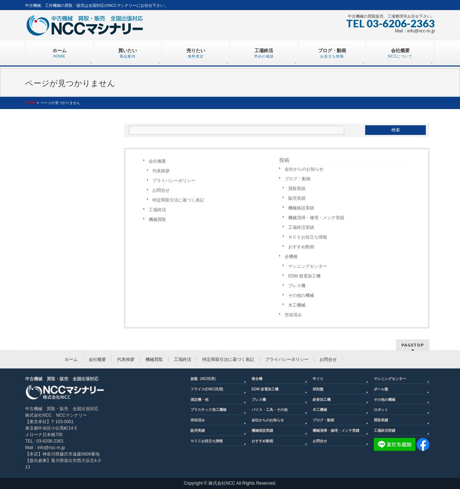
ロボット (381, 410)
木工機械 (296, 305)
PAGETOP (412, 345)
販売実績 (296, 198)
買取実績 (296, 188)
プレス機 (296, 285)
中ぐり (318, 379)
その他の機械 (301, 295)
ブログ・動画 (297, 178)
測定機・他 (199, 400)
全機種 (291, 256)
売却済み (293, 314)
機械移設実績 (301, 207)
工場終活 (157, 209)
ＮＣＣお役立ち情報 (307, 237)
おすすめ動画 (301, 246)
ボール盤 (381, 389)
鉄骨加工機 (322, 400)
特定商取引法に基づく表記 (178, 200)
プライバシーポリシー (174, 180)
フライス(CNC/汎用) (206, 389)
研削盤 (318, 389)
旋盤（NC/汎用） (204, 379)
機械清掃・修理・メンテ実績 (316, 217)
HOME (30, 103)
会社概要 (157, 161)
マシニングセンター (307, 266)
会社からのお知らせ (304, 169)
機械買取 (157, 219)
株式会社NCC (221, 483)
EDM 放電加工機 (304, 276)
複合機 (257, 379)
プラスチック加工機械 (208, 410)
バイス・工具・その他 (270, 410)
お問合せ (161, 190)
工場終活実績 (301, 227)
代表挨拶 (161, 170)
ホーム (71, 359)
